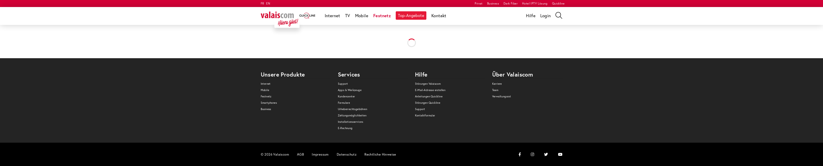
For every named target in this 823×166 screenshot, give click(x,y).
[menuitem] (478, 3)
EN (268, 3)
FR (262, 3)
